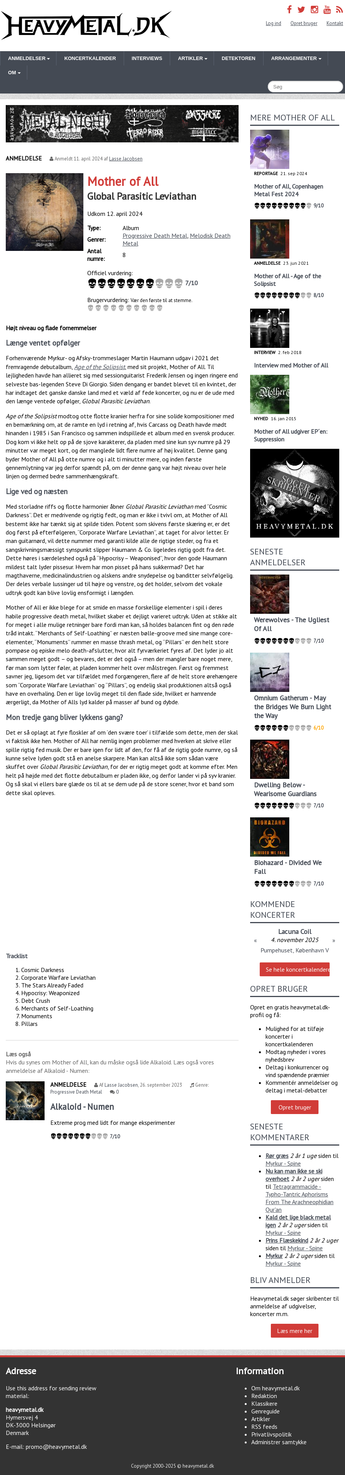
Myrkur (274, 1256)
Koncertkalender (90, 58)
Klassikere (264, 1403)
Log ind (273, 23)
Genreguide (265, 1411)
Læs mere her (294, 1331)
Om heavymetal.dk (275, 1388)
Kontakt (335, 23)
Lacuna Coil (294, 931)
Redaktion (264, 1396)
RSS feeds (264, 1426)
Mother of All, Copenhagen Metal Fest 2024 (288, 190)
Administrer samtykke (279, 1442)
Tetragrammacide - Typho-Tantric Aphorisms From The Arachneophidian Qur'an (299, 1198)
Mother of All (122, 181)
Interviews (147, 58)
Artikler (260, 1419)
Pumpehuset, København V (294, 950)
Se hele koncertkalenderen (298, 969)
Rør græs (277, 1155)
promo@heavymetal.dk (56, 1446)
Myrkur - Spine (283, 1163)
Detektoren (238, 58)
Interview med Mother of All (291, 365)
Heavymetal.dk (86, 25)
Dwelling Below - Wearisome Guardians (285, 789)
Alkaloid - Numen (82, 1106)
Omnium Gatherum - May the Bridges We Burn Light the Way (292, 706)
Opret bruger (303, 23)
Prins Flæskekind (286, 1240)
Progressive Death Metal (155, 235)
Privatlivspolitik (271, 1434)
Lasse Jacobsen (126, 158)
